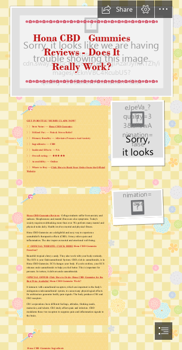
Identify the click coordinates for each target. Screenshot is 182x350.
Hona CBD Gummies (60, 126)
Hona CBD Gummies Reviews (43, 215)
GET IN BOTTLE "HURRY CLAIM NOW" (51, 120)
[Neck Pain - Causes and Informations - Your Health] (91, 48)
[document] (91, 175)
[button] (117, 9)
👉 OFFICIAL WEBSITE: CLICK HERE (50, 246)
